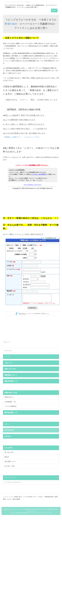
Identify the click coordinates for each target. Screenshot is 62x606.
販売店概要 (8, 448)
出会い (41, 497)
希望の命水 (11, 23)
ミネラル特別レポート (30, 497)
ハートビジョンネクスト (13, 482)
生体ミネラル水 (10, 369)
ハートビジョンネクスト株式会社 (21, 509)
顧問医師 (17, 86)
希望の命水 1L (9, 397)
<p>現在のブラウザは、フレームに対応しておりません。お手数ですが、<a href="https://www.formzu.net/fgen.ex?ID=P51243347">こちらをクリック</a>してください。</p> (32, 188)
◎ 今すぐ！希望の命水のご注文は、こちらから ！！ (31, 218)
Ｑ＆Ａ (6, 424)
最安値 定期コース (11, 381)
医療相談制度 (9, 430)
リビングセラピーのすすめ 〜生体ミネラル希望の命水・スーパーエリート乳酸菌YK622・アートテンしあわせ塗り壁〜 (30, 6)
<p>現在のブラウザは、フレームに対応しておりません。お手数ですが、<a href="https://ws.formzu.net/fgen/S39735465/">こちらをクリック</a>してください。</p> (32, 286)
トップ (6, 356)
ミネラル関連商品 (10, 406)
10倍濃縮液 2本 (10, 402)
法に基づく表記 (10, 466)
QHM (50, 512)
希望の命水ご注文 (10, 392)
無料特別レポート (10, 375)
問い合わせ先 (9, 452)
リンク (11, 497)
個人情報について (10, 461)
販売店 (7, 457)
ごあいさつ (8, 363)
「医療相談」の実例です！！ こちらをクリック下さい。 (22, 137)
